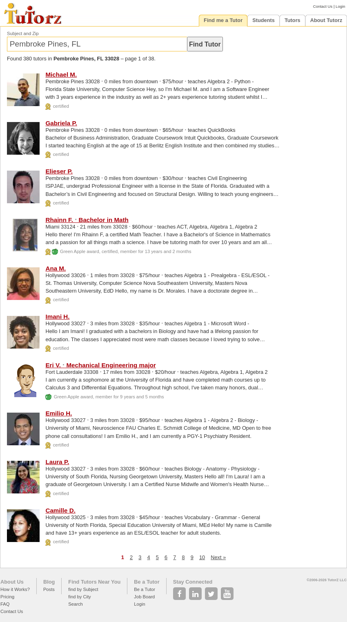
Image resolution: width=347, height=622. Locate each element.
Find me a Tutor (223, 20)
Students (263, 20)
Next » (218, 557)
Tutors (292, 20)
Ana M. (55, 268)
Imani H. (57, 316)
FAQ (4, 604)
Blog (49, 582)
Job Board (144, 596)
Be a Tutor (146, 582)
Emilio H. (58, 413)
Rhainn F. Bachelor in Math (86, 219)
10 (202, 557)
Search (75, 604)
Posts (49, 589)
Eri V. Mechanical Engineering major (100, 365)
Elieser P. (58, 171)
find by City (79, 596)
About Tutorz (326, 20)
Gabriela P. (61, 123)
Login (340, 6)
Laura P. (57, 461)
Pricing (7, 596)
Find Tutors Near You (94, 582)
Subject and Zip (23, 33)
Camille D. (60, 510)
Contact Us (322, 6)
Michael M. (61, 74)
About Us (12, 582)
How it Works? (15, 589)
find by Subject (83, 589)
